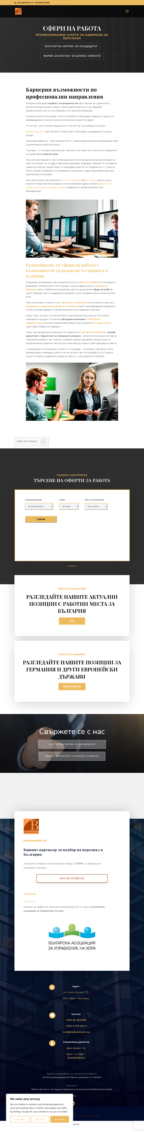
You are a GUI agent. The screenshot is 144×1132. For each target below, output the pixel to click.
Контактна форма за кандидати (72, 744)
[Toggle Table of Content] (42, 441)
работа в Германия (71, 180)
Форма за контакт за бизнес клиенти (72, 756)
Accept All (59, 1119)
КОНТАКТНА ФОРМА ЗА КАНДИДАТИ (71, 46)
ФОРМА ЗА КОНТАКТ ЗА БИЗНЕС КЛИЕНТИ (72, 55)
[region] (39, 1110)
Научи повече (72, 878)
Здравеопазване (34, 131)
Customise (20, 1119)
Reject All (40, 1119)
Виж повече (72, 686)
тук (72, 621)
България (91, 180)
